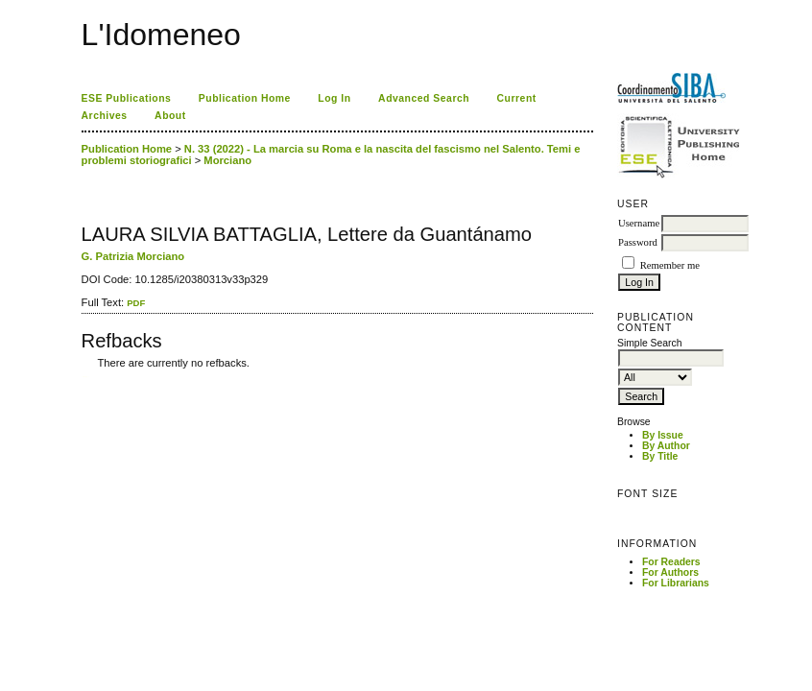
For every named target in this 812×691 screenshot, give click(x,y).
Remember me (670, 265)
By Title (660, 456)
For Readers (671, 562)
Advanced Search (423, 98)
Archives (105, 115)
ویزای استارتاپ (86, 376)
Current (517, 98)
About (170, 115)
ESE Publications (127, 98)
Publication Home (245, 98)
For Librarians (675, 583)
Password (637, 242)
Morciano (227, 160)
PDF (136, 303)
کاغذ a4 (83, 376)
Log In (334, 98)
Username (638, 223)
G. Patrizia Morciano (133, 256)
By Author (666, 446)
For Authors (670, 572)
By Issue (662, 435)
